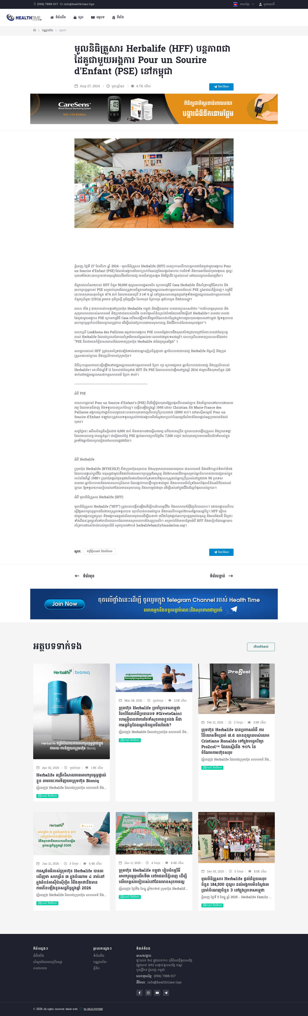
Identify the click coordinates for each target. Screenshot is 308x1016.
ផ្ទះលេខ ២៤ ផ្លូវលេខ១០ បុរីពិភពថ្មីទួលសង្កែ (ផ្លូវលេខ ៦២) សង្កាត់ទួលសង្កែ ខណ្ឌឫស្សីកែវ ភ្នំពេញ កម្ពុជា (164, 965)
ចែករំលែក (221, 87)
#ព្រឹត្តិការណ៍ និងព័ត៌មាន (99, 551)
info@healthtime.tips (164, 982)
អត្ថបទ (97, 17)
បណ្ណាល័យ (100, 962)
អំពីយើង (38, 956)
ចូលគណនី (267, 4)
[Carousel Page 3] (158, 251)
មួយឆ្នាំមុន (115, 86)
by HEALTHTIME (93, 1009)
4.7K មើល (141, 86)
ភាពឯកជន (40, 968)
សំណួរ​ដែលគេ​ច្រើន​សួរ (47, 962)
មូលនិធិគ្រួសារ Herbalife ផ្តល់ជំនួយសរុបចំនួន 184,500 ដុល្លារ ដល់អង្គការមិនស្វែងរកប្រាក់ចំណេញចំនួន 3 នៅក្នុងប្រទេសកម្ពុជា (235, 884)
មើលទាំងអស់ (261, 647)
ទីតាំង (118, 17)
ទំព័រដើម (58, 17)
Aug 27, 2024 (87, 86)
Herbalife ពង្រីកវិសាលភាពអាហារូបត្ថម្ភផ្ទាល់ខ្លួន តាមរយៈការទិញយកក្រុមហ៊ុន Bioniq (71, 778)
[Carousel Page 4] (166, 251)
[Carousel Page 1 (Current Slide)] (142, 251)
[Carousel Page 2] (150, 251)
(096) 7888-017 (165, 976)
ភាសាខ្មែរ (241, 4)
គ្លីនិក (96, 968)
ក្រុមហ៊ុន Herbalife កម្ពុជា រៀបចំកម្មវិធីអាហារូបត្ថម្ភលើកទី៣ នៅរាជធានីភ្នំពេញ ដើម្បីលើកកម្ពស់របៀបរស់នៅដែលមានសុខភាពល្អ (153, 876)
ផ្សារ (78, 17)
